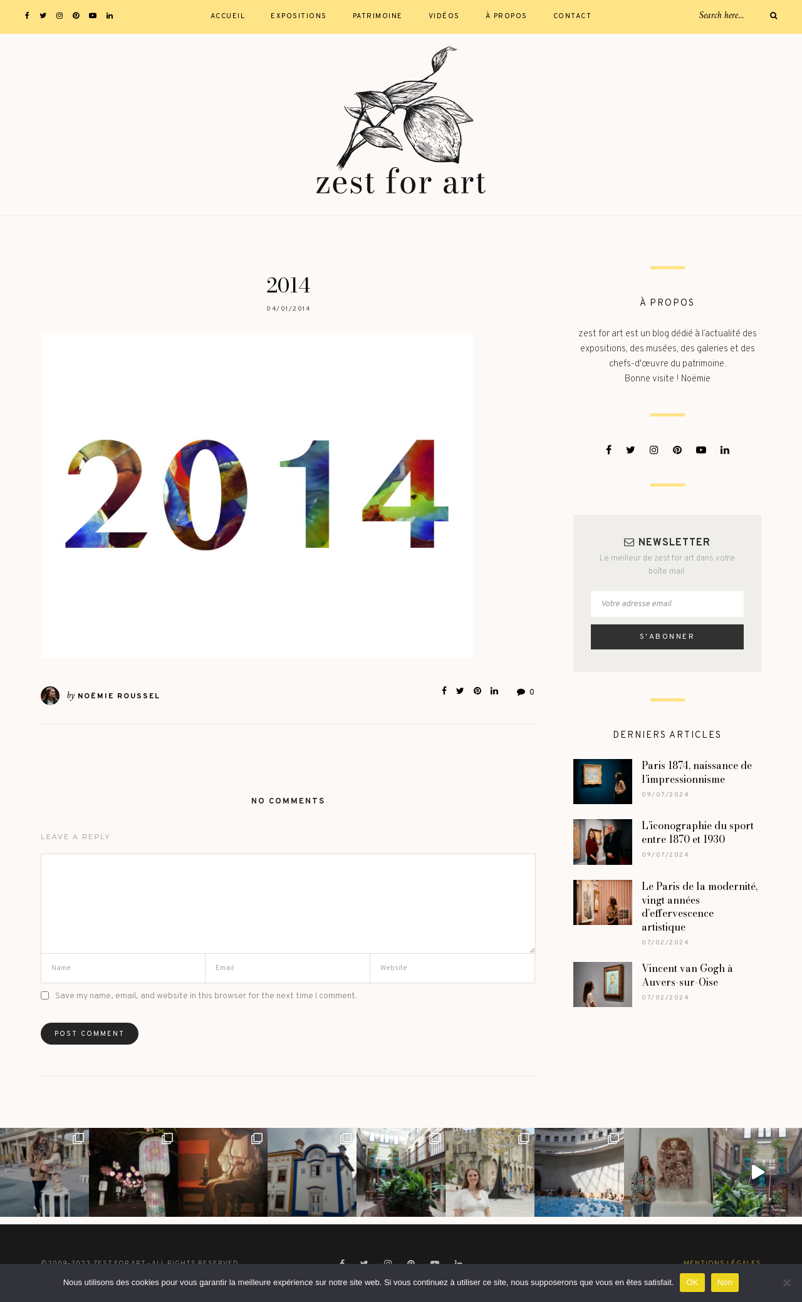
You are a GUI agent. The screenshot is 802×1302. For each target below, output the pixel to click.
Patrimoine (378, 16)
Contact (572, 16)
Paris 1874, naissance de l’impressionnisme (697, 772)
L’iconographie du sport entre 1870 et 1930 (698, 832)
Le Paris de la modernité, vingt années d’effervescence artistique (700, 907)
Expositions (299, 16)
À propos (507, 16)
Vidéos (444, 16)
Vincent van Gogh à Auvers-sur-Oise (687, 975)
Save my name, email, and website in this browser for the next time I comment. (206, 996)
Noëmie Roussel (119, 696)
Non (725, 1282)
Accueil (228, 16)
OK (692, 1282)
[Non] (786, 1282)
